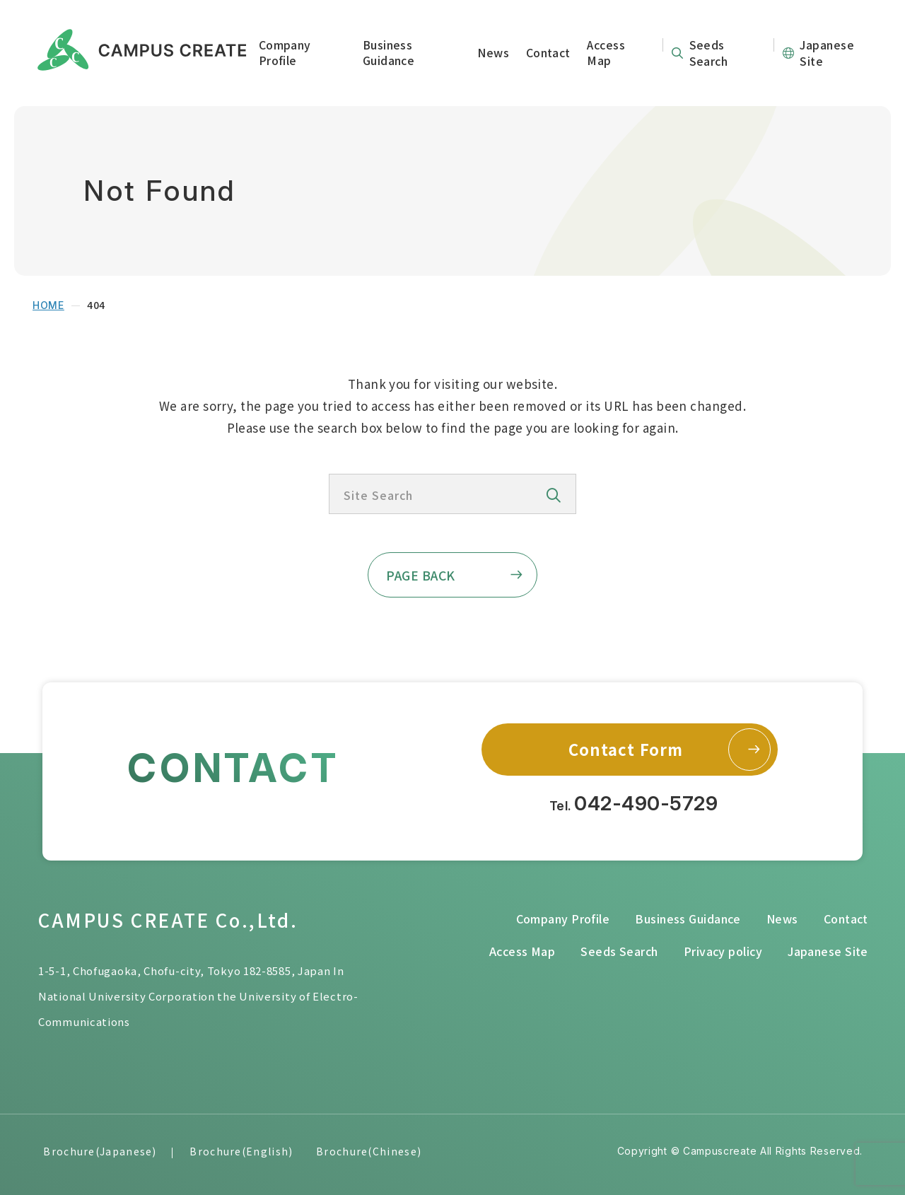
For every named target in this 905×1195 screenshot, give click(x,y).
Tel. (633, 804)
